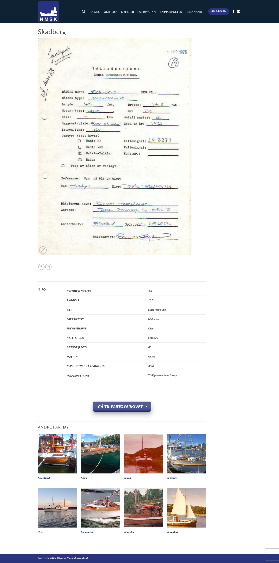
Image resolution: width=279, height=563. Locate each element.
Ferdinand (194, 11)
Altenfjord (44, 477)
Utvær (41, 532)
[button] (43, 250)
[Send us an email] (238, 11)
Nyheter (127, 11)
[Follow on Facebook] (233, 11)
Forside (94, 11)
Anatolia (129, 532)
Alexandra (87, 532)
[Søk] (83, 12)
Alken (127, 477)
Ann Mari (172, 532)
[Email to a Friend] (48, 267)
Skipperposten (171, 11)
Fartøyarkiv (146, 11)
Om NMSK (111, 11)
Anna (84, 477)
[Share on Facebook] (41, 267)
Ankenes (172, 477)
